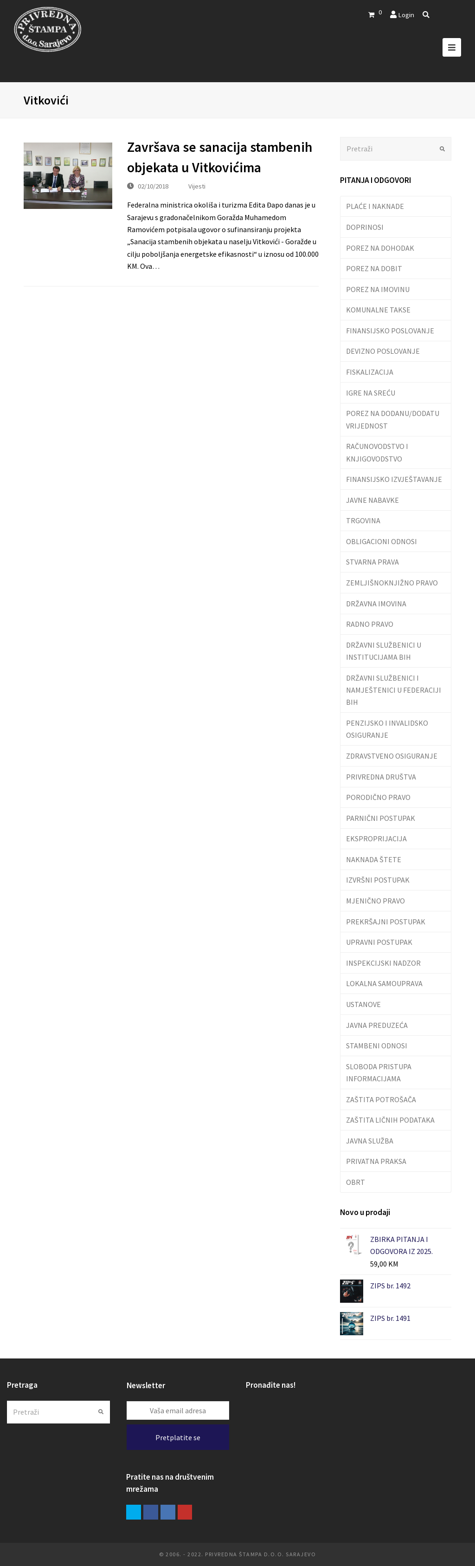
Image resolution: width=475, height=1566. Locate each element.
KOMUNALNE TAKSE (378, 309)
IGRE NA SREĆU (370, 392)
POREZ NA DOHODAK (380, 248)
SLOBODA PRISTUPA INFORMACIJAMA (378, 1072)
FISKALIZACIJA (369, 372)
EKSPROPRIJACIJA (376, 838)
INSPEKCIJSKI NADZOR (383, 963)
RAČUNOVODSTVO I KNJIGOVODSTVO (377, 452)
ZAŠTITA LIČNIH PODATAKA (390, 1119)
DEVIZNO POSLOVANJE (383, 351)
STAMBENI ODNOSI (376, 1045)
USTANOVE (363, 1004)
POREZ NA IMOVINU (378, 289)
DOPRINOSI (365, 227)
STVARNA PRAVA (372, 561)
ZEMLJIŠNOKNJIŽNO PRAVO (392, 582)
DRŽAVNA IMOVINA (376, 603)
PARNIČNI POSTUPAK (380, 818)
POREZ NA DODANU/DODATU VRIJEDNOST (392, 419)
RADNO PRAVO (369, 624)
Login (406, 14)
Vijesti (196, 186)
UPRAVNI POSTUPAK (379, 942)
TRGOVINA (363, 520)
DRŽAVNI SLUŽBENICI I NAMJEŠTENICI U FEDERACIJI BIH (393, 690)
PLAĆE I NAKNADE (375, 206)
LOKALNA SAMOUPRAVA (384, 983)
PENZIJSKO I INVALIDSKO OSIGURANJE (387, 729)
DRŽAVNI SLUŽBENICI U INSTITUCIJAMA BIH (383, 651)
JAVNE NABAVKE (372, 500)
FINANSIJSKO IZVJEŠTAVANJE (394, 479)
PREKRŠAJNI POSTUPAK (385, 921)
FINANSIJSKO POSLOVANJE (390, 330)
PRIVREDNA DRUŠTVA (381, 776)
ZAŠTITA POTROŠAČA (381, 1099)
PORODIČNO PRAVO (378, 797)
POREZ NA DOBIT (374, 268)
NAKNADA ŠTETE (373, 859)
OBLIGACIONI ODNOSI (381, 541)
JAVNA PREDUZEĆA (377, 1025)
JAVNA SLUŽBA (369, 1140)
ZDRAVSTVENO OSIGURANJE (391, 755)
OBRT (355, 1182)
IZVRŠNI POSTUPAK (378, 879)
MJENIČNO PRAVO (375, 900)
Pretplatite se (177, 1437)
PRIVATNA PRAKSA (376, 1161)
